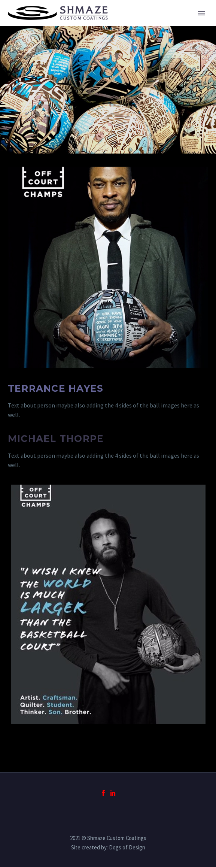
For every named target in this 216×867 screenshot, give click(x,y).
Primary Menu (201, 13)
